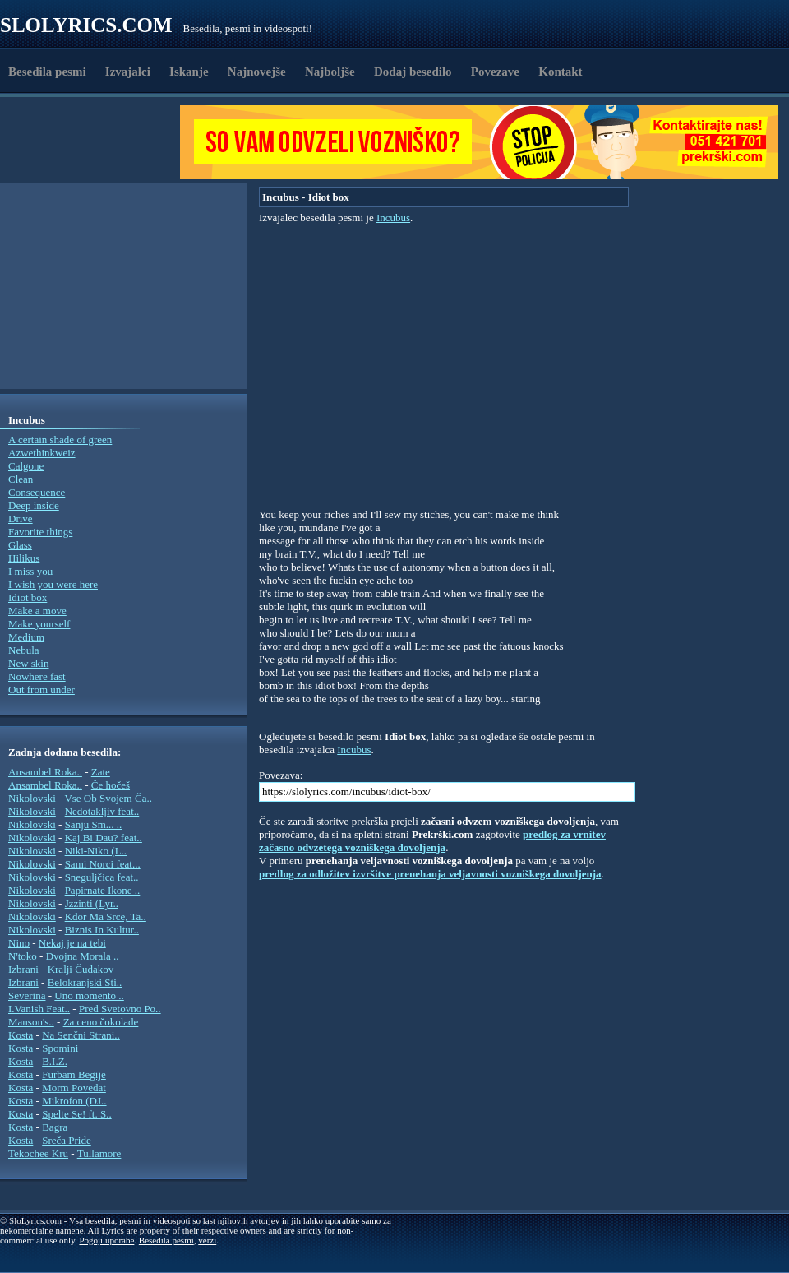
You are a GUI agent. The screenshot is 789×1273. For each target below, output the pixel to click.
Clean (20, 479)
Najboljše (330, 71)
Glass (20, 545)
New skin (28, 663)
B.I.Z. (54, 1061)
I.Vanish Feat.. (39, 1008)
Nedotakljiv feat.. (102, 811)
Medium (26, 637)
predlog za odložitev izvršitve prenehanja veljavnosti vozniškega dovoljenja (430, 874)
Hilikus (23, 558)
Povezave (495, 71)
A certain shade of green (60, 439)
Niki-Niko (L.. (96, 851)
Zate (100, 772)
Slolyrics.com (86, 25)
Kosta (20, 1035)
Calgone (26, 466)
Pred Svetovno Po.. (120, 1008)
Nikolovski (32, 798)
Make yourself (39, 624)
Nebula (23, 650)
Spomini (60, 1048)
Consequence (36, 492)
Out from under (41, 689)
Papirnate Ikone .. (103, 890)
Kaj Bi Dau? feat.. (103, 837)
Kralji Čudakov (81, 969)
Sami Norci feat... (103, 864)
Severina (26, 995)
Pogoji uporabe (106, 1240)
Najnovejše (257, 71)
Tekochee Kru (38, 1153)
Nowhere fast (37, 676)
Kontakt (560, 71)
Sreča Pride (66, 1140)
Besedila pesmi (47, 71)
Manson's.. (31, 1022)
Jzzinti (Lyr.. (91, 903)
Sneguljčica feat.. (102, 877)
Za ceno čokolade (101, 1022)
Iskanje (189, 71)
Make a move (37, 610)
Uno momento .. (89, 995)
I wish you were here (53, 584)
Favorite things (40, 531)
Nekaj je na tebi (72, 943)
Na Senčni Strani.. (81, 1035)
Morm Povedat (74, 1087)
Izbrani (23, 969)
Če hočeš (110, 785)
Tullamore (99, 1153)
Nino (19, 943)
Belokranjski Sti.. (85, 982)
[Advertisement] (95, 142)
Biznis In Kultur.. (102, 930)
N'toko (22, 956)
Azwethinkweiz (42, 453)
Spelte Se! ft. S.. (77, 1114)
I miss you (30, 571)
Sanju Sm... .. (93, 824)
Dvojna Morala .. (82, 956)
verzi (207, 1240)
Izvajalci (127, 71)
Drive (20, 518)
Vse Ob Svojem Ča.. (108, 798)
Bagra (54, 1127)
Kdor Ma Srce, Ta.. (105, 916)
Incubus (393, 217)
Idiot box (27, 597)
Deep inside (33, 505)
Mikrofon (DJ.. (74, 1101)
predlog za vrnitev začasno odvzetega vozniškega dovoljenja (432, 841)
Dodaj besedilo (413, 71)
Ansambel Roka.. (45, 772)
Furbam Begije (74, 1074)
